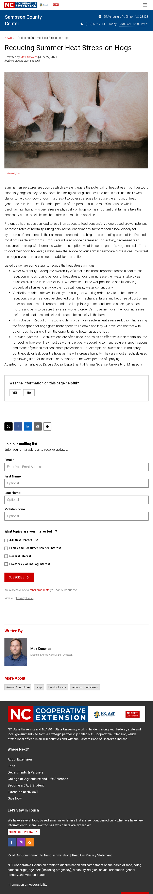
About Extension (20, 759)
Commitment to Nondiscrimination (45, 855)
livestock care (57, 687)
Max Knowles (29, 57)
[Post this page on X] (8, 426)
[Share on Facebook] (18, 426)
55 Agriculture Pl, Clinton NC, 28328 (123, 17)
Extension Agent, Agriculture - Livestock (51, 654)
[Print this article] (47, 426)
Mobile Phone (14, 509)
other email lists (40, 590)
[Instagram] (21, 842)
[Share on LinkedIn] (28, 426)
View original (13, 173)
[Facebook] (12, 842)
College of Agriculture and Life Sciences (38, 779)
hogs (39, 687)
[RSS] (30, 842)
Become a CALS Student (26, 785)
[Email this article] (38, 426)
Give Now (15, 798)
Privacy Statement (99, 855)
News (8, 37)
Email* (9, 460)
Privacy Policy (25, 598)
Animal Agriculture (18, 687)
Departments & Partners (26, 772)
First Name (12, 476)
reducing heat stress (85, 687)
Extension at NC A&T (23, 792)
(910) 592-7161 (92, 24)
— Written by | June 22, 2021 (30, 57)
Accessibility (38, 884)
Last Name (12, 493)
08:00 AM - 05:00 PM (133, 24)
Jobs (11, 766)
